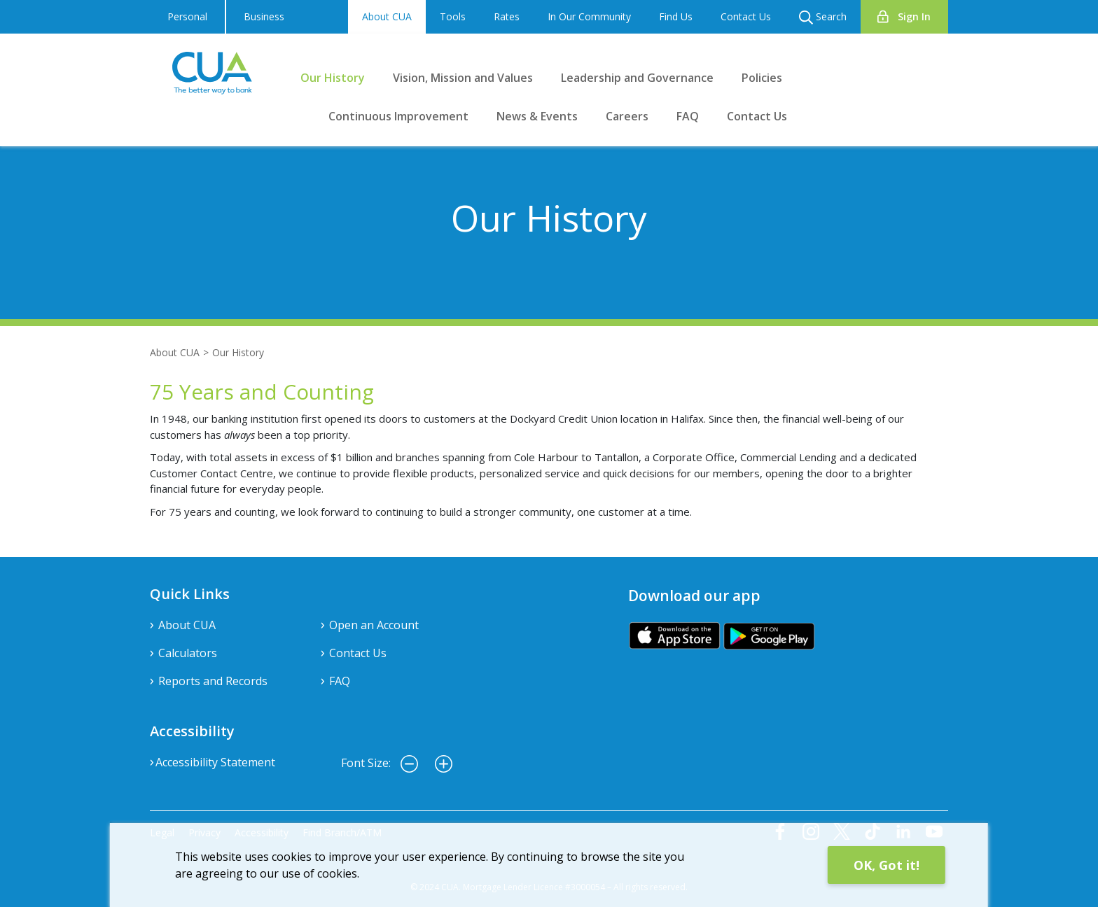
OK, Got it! (886, 865)
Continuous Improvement (398, 116)
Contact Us (746, 16)
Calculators (187, 653)
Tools (453, 16)
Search (823, 17)
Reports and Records (212, 681)
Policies (762, 77)
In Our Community (589, 16)
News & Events (537, 116)
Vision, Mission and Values (463, 77)
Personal (187, 16)
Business (264, 16)
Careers (627, 116)
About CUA (387, 16)
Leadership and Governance (637, 77)
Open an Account (374, 625)
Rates (507, 16)
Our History (332, 77)
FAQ (687, 116)
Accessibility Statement (215, 762)
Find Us (676, 16)
